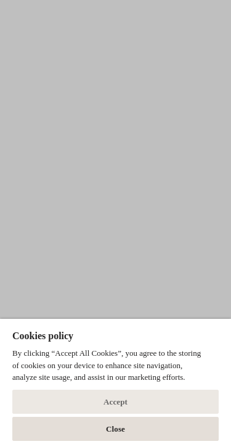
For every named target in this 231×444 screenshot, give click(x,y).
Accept (115, 401)
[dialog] (115, 381)
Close (115, 429)
